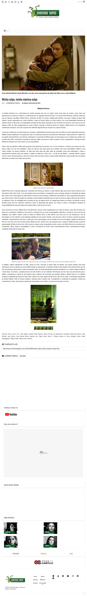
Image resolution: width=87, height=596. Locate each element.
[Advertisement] (43, 23)
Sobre (42, 576)
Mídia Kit (42, 580)
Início (35, 576)
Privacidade (42, 583)
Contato (35, 583)
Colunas (35, 580)
